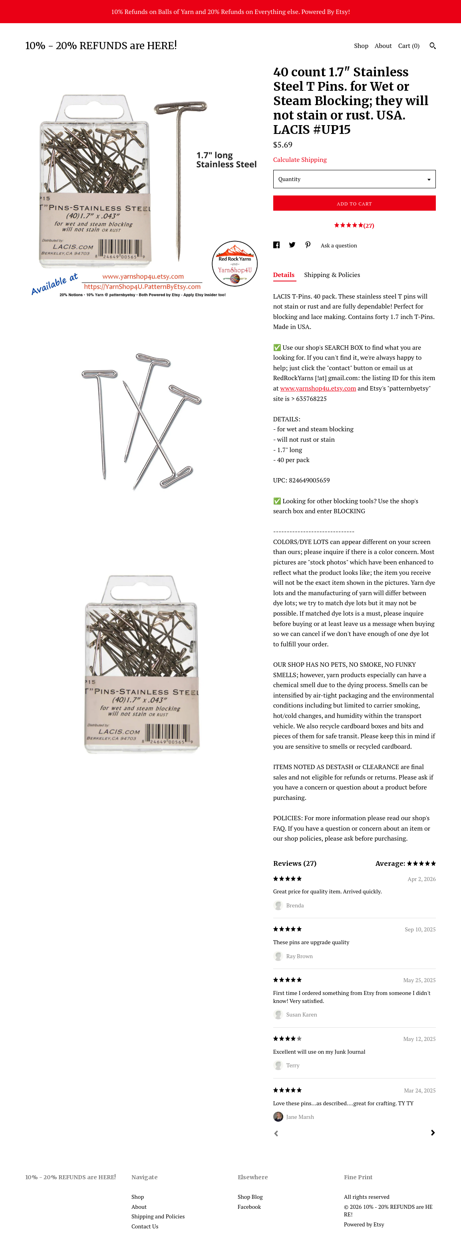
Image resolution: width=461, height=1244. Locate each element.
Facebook (249, 1206)
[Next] (433, 1134)
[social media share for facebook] (277, 245)
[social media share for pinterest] (308, 245)
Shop (361, 45)
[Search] (433, 46)
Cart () (409, 45)
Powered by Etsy (364, 1224)
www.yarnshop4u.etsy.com (318, 388)
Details (284, 274)
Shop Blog (250, 1196)
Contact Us (145, 1226)
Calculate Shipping (300, 159)
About (383, 45)
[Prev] (276, 1134)
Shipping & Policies (332, 274)
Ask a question (339, 245)
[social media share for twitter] (293, 245)
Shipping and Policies (158, 1216)
